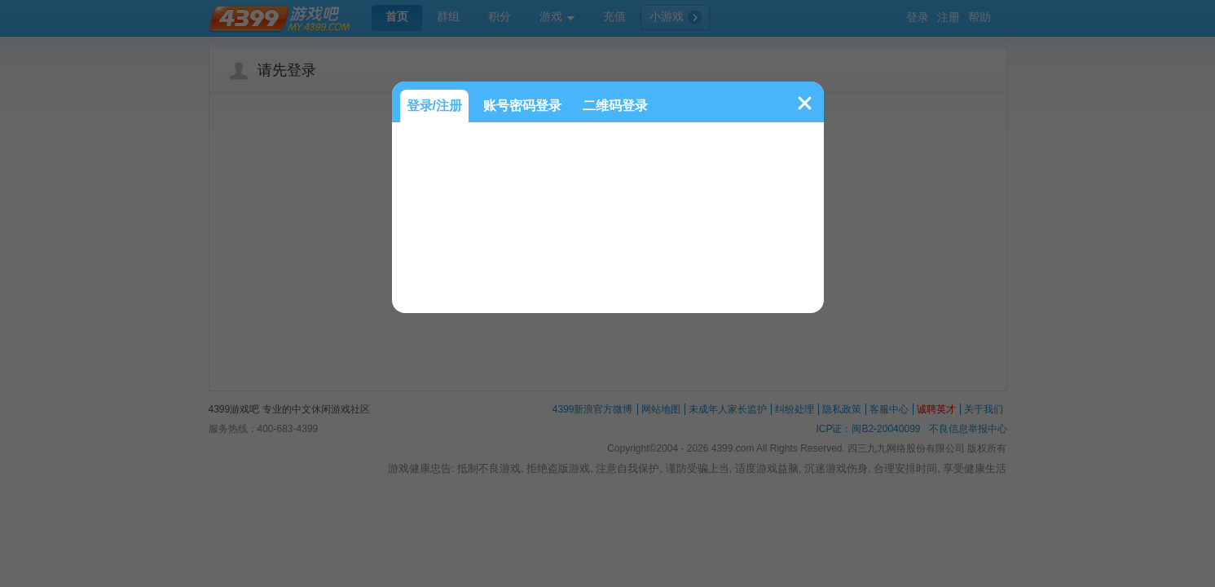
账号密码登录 (522, 106)
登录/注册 (434, 106)
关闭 (805, 103)
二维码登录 (615, 106)
